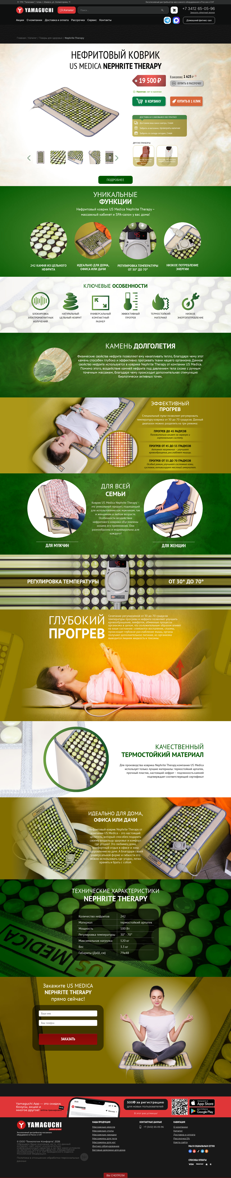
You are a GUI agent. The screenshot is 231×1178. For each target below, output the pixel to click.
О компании (34, 20)
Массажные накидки (104, 1134)
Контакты (105, 20)
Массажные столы (103, 1130)
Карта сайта (180, 1142)
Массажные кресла (103, 1126)
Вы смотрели (116, 1175)
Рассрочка (78, 20)
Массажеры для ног (104, 1142)
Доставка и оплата (57, 20)
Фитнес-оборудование (105, 1146)
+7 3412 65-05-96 (198, 9)
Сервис (92, 20)
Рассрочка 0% (181, 1138)
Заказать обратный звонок (202, 12)
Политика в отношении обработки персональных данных (48, 1159)
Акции (20, 20)
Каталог (178, 1130)
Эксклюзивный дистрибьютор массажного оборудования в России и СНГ (179, 2)
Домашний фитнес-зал (199, 20)
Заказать (68, 1038)
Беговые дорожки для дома (108, 1150)
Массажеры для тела (104, 1138)
